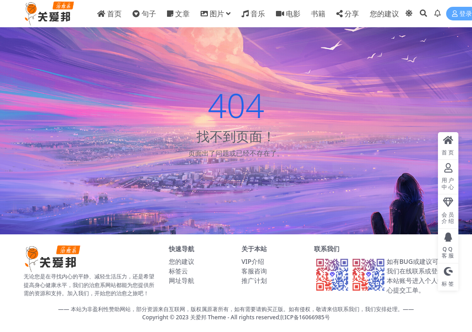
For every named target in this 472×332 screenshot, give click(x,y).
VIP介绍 (252, 261)
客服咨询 (254, 271)
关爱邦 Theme (208, 317)
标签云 (178, 271)
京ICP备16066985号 (304, 317)
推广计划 (254, 280)
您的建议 (181, 261)
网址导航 (181, 280)
